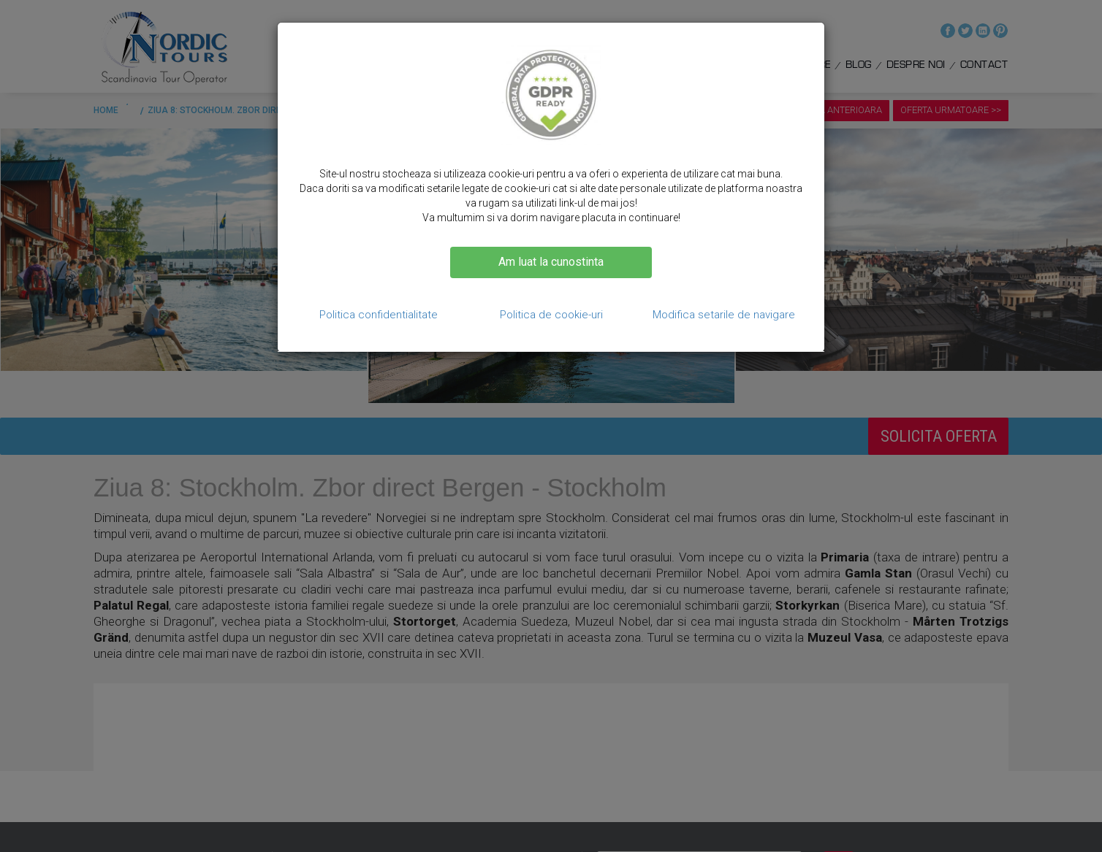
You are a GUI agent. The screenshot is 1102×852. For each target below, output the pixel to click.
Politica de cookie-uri (551, 314)
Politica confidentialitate (378, 314)
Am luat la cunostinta (551, 262)
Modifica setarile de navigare (724, 314)
